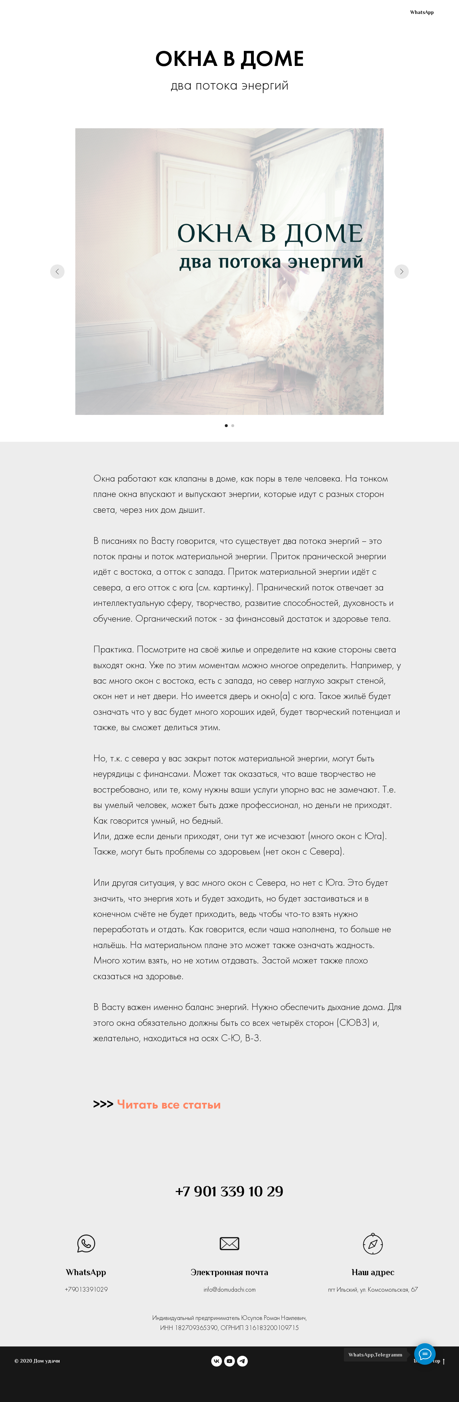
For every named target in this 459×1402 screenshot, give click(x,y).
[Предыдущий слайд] (57, 271)
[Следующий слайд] (401, 271)
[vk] (346, 12)
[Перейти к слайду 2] (232, 425)
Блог (317, 12)
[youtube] (362, 12)
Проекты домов (160, 12)
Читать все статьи (169, 1105)
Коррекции (222, 12)
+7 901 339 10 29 (229, 1191)
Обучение (275, 12)
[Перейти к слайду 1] (226, 425)
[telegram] (378, 12)
